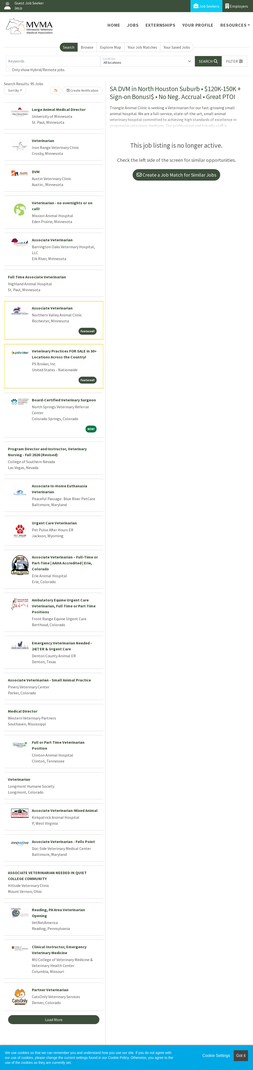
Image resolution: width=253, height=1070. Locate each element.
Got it (241, 1055)
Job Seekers (206, 6)
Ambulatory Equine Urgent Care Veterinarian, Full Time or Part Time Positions (64, 605)
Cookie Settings (216, 1055)
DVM (36, 171)
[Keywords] (53, 61)
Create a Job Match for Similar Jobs (176, 175)
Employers (236, 6)
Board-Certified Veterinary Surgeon (64, 399)
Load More (54, 1019)
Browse (87, 47)
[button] (234, 61)
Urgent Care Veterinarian (54, 522)
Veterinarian (43, 140)
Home (113, 25)
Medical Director (22, 711)
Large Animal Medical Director (58, 109)
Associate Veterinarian (52, 239)
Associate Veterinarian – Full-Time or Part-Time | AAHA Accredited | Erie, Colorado (65, 563)
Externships (160, 25)
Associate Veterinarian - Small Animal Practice (49, 680)
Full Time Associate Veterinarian (37, 276)
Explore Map (110, 47)
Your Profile (198, 25)
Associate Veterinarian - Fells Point (63, 841)
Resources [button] (233, 25)
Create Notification (82, 90)
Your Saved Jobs (177, 47)
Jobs (132, 25)
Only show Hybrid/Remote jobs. (38, 69)
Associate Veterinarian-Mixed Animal (65, 810)
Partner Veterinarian (50, 989)
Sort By (13, 90)
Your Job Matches (142, 47)
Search (68, 47)
